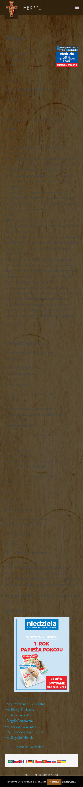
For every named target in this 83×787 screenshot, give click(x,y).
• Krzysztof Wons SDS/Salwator (25, 704)
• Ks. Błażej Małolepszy (19, 709)
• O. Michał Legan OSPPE (20, 715)
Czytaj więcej (69, 781)
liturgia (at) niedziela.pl (30, 747)
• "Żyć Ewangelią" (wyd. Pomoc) (24, 732)
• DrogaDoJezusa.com (19, 721)
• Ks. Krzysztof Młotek (19, 737)
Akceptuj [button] (54, 781)
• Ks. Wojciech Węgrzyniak (21, 726)
